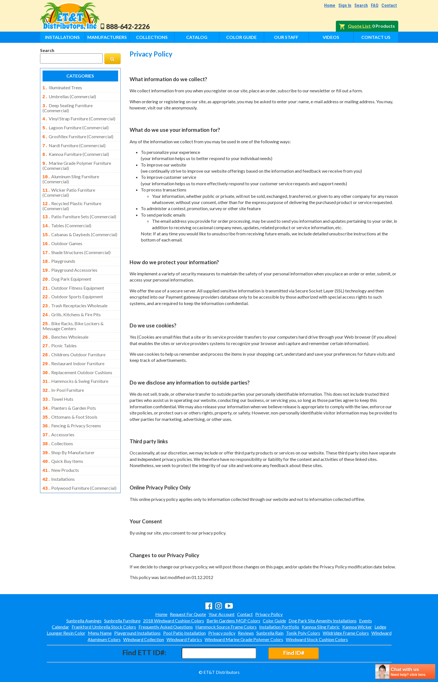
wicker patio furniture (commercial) (69, 186)
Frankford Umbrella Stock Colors (104, 626)
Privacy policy (221, 633)
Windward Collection (143, 639)
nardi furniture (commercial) (74, 142)
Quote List (359, 26)
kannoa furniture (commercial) (76, 150)
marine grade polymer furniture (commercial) (77, 161)
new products (61, 448)
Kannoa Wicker (357, 626)
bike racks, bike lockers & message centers (73, 312)
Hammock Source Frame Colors (226, 626)
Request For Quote (188, 614)
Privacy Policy (269, 614)
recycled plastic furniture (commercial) (72, 199)
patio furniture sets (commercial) (79, 210)
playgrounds (59, 252)
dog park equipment (67, 268)
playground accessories (70, 260)
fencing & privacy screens (72, 406)
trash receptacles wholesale (75, 293)
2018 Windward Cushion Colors (173, 620)
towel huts (58, 381)
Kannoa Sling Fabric (321, 626)
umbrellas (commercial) (69, 96)
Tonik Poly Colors (303, 633)
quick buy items (63, 439)
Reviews (246, 633)
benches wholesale (66, 323)
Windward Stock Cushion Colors (317, 639)
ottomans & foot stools (70, 398)
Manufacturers (107, 37)
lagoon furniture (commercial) (76, 125)
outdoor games (63, 235)
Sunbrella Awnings (84, 620)
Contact (389, 5)
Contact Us (375, 37)
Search (361, 5)
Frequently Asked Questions (166, 626)
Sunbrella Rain (270, 633)
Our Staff (286, 37)
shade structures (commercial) (77, 243)
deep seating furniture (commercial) (68, 106)
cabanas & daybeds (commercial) (80, 227)
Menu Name (100, 633)
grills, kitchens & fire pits (72, 302)
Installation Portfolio (279, 626)
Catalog (196, 37)
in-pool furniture (63, 373)
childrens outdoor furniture (74, 339)
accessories (59, 414)
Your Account (222, 614)
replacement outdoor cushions (78, 356)
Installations (62, 37)
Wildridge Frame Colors (346, 633)
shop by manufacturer (69, 431)
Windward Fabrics (184, 639)
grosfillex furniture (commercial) (78, 134)
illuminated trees (62, 88)
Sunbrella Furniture (122, 620)
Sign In (344, 5)
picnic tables (60, 331)
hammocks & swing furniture (76, 364)
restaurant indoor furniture (74, 348)
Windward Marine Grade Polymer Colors (244, 639)
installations (59, 456)
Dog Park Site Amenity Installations (323, 620)
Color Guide (241, 37)
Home (329, 5)
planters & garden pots (69, 389)
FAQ (374, 5)
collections (58, 423)
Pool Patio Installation (184, 633)
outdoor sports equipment (73, 285)
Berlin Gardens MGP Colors (233, 620)
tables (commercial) (67, 218)
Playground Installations (137, 633)
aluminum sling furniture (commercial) (71, 173)
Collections (152, 37)
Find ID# (293, 653)
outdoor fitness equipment (73, 277)
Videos (331, 37)
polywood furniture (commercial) (80, 464)
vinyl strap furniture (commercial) (79, 117)
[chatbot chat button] (405, 671)
